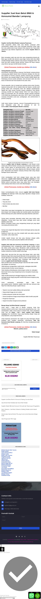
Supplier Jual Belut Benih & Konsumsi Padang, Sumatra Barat (17, 399)
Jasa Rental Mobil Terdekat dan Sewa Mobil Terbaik (14, 402)
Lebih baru (6, 359)
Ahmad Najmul (5, 19)
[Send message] (13, 598)
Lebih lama (34, 359)
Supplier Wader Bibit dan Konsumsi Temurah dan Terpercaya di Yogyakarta (20, 406)
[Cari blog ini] (8, 389)
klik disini (33, 67)
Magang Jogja (12, 1)
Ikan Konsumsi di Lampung (8, 342)
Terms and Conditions (24, 541)
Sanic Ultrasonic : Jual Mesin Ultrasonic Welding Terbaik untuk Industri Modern (19, 410)
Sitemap (31, 541)
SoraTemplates (10, 539)
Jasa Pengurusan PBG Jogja (8, 419)
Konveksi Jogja (20, 1)
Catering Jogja (4, 1)
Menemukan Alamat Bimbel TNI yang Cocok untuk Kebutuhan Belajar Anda (19, 414)
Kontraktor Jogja (28, 1)
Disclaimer (17, 541)
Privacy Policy (11, 541)
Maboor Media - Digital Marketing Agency (29, 539)
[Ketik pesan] (6, 598)
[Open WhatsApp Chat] (0, 545)
